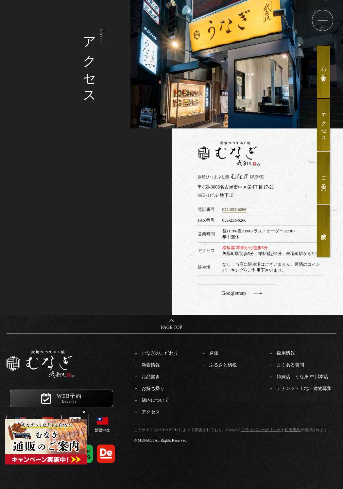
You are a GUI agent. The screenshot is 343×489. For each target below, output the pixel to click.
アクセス (151, 412)
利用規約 (292, 430)
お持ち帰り (153, 388)
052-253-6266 (234, 209)
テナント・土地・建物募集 (304, 388)
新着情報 (151, 365)
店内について (155, 400)
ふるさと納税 (223, 365)
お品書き (151, 376)
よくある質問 (290, 365)
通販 (213, 353)
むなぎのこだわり (160, 353)
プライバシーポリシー (261, 430)
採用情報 (286, 353)
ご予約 (324, 178)
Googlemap (233, 293)
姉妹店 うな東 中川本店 (302, 376)
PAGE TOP (171, 327)
